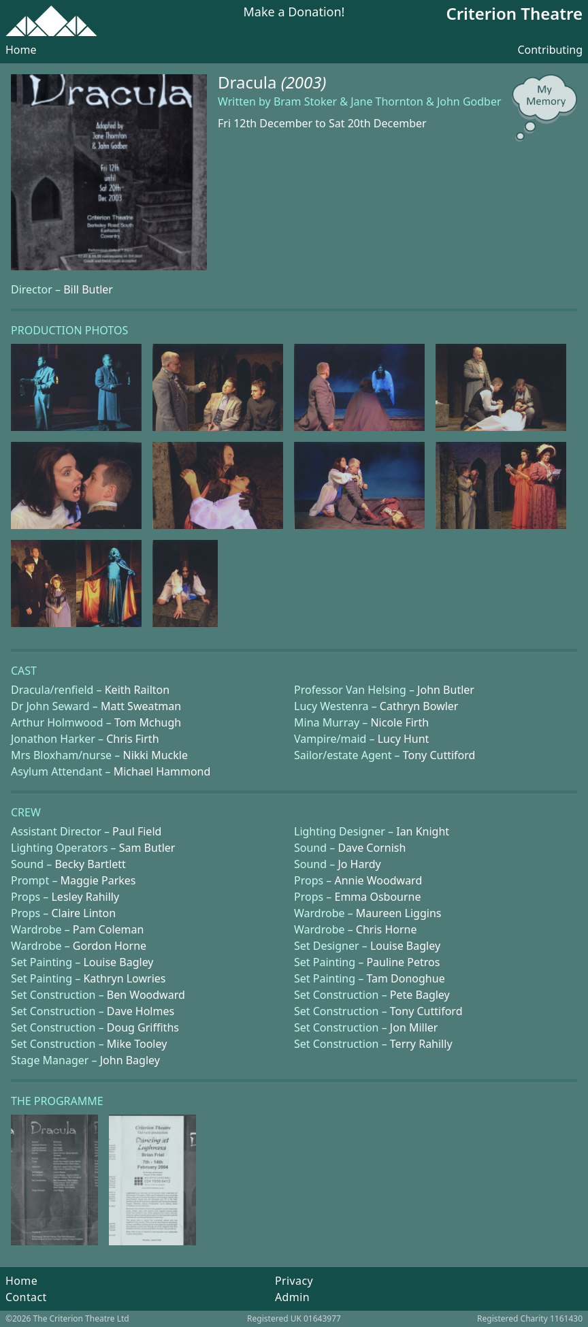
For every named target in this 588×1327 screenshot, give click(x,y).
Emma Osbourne (377, 896)
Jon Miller (414, 1027)
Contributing (550, 49)
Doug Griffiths (143, 1027)
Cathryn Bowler (419, 706)
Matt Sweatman (141, 706)
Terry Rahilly (421, 1043)
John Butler (445, 689)
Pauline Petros (403, 962)
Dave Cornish (372, 847)
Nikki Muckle (154, 755)
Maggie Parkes (98, 880)
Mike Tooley (137, 1043)
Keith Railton (137, 689)
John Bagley (130, 1060)
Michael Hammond (162, 771)
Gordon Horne (109, 945)
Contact (26, 1297)
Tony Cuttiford (439, 755)
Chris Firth (132, 738)
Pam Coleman (108, 929)
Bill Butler (88, 289)
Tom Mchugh (147, 722)
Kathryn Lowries (124, 978)
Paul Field (136, 831)
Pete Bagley (420, 994)
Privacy (294, 1280)
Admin (292, 1297)
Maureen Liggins (399, 913)
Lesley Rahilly (85, 896)
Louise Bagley (405, 945)
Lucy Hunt (403, 738)
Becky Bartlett (89, 864)
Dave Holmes (140, 1011)
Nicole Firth (399, 722)
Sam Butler (147, 847)
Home (21, 49)
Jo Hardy (359, 864)
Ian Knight (422, 831)
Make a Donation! (294, 12)
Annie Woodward (378, 880)
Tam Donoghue (405, 978)
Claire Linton (83, 913)
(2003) (304, 82)
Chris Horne (386, 929)
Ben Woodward (146, 994)
